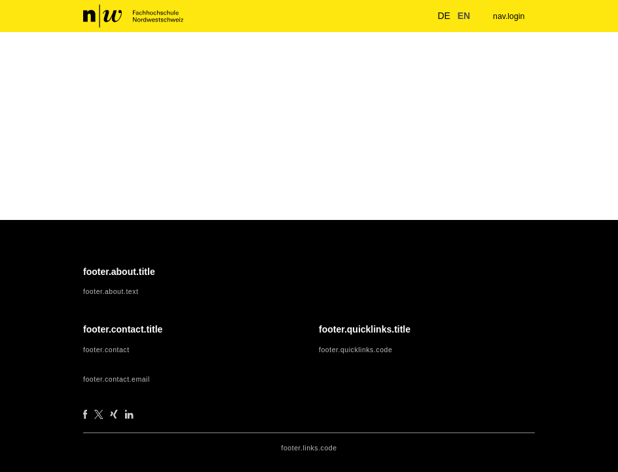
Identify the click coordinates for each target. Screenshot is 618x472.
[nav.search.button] (416, 16)
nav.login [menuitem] (507, 16)
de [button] (437, 15)
